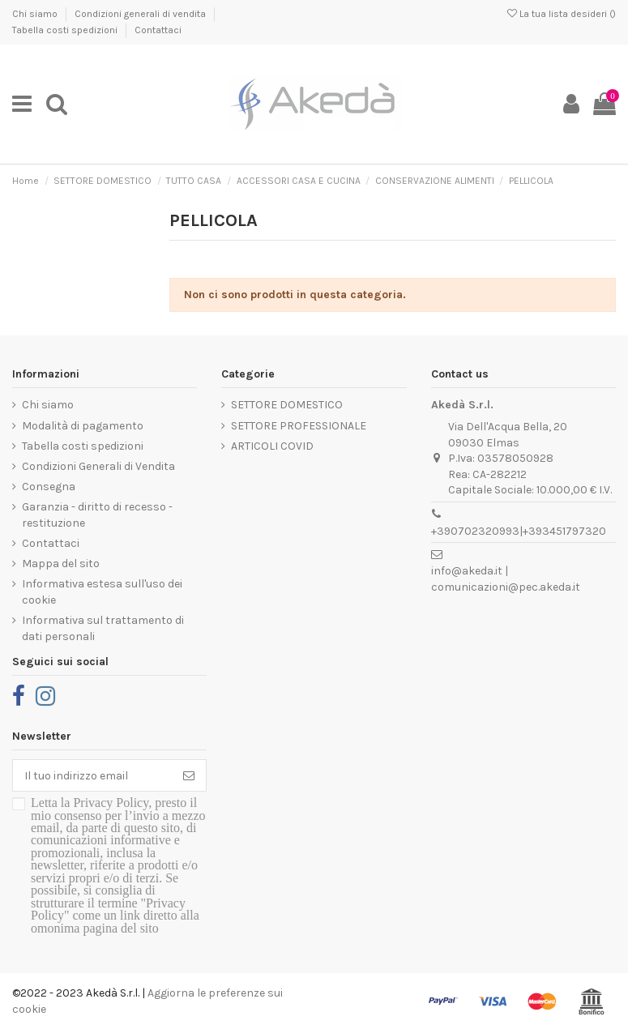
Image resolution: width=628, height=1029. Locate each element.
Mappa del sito (61, 563)
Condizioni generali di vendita (141, 13)
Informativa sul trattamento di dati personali (103, 628)
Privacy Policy (110, 802)
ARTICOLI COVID (272, 446)
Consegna (48, 486)
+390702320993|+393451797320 (518, 531)
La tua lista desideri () (561, 13)
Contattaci (158, 30)
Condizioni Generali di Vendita (98, 466)
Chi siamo (36, 13)
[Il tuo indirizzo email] (92, 775)
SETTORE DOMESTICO (287, 405)
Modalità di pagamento (82, 426)
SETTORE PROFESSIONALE (298, 426)
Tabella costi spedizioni (66, 30)
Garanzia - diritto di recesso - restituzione (97, 515)
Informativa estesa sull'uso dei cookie (102, 592)
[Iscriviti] (189, 775)
